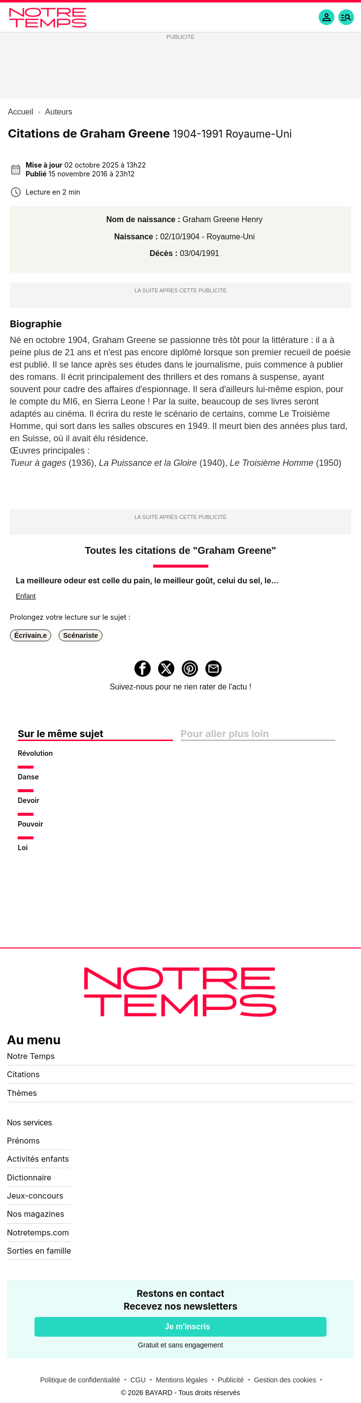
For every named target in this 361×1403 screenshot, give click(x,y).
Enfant (25, 596)
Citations (23, 1074)
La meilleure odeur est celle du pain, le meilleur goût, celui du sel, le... (147, 580)
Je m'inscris (187, 1326)
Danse (28, 777)
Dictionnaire (29, 1177)
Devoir (28, 800)
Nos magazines (35, 1214)
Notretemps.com (38, 1232)
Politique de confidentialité (80, 1380)
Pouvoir (30, 824)
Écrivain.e (30, 635)
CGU (138, 1380)
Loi (23, 847)
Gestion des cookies (285, 1380)
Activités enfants (38, 1159)
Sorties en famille (39, 1251)
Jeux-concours (35, 1196)
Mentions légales (181, 1380)
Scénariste (80, 635)
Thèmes (22, 1093)
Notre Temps (31, 1056)
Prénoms (23, 1140)
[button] (346, 17)
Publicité (231, 1380)
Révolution (35, 753)
